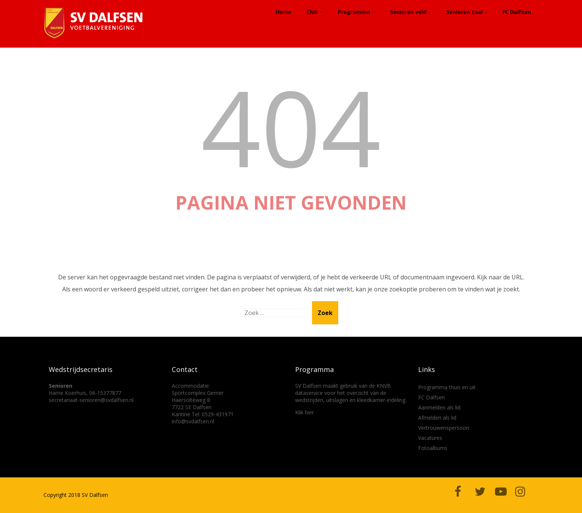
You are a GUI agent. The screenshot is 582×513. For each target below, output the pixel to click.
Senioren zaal (467, 11)
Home (283, 11)
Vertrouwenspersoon (443, 427)
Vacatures (430, 437)
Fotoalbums (432, 448)
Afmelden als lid (437, 417)
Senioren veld (410, 11)
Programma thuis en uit (447, 387)
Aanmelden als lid (439, 407)
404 (291, 126)
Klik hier (304, 412)
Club (314, 11)
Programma (356, 11)
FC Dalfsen (516, 11)
